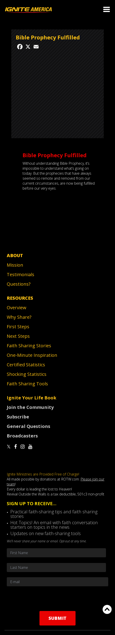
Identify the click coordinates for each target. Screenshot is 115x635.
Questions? (18, 284)
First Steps (18, 327)
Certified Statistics (26, 365)
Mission (15, 265)
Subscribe (18, 417)
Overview (16, 307)
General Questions (28, 426)
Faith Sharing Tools (27, 384)
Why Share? (19, 317)
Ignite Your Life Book (31, 398)
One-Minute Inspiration (32, 355)
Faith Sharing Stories (29, 346)
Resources (20, 298)
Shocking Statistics (26, 374)
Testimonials (20, 274)
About (15, 255)
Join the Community (30, 407)
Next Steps (18, 336)
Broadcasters (22, 436)
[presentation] (57, 598)
